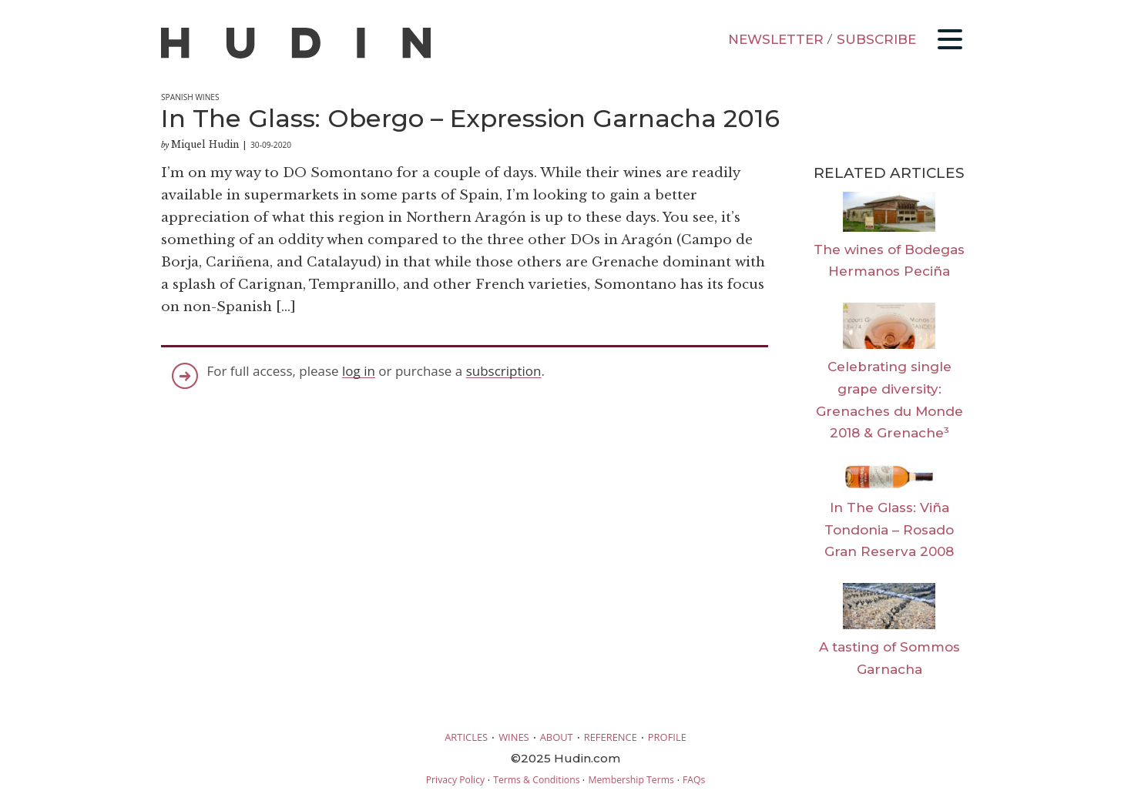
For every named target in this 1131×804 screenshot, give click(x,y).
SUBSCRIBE (876, 39)
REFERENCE (610, 737)
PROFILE (667, 737)
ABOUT (556, 737)
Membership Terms (630, 779)
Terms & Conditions (536, 779)
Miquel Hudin (205, 144)
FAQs (694, 779)
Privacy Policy (455, 779)
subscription (504, 371)
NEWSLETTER (776, 39)
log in (358, 371)
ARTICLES (466, 737)
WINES (513, 737)
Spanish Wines (190, 97)
